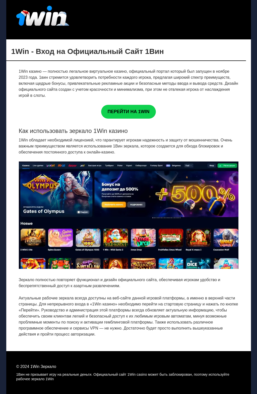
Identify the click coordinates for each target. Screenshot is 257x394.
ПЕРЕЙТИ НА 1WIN (129, 111)
